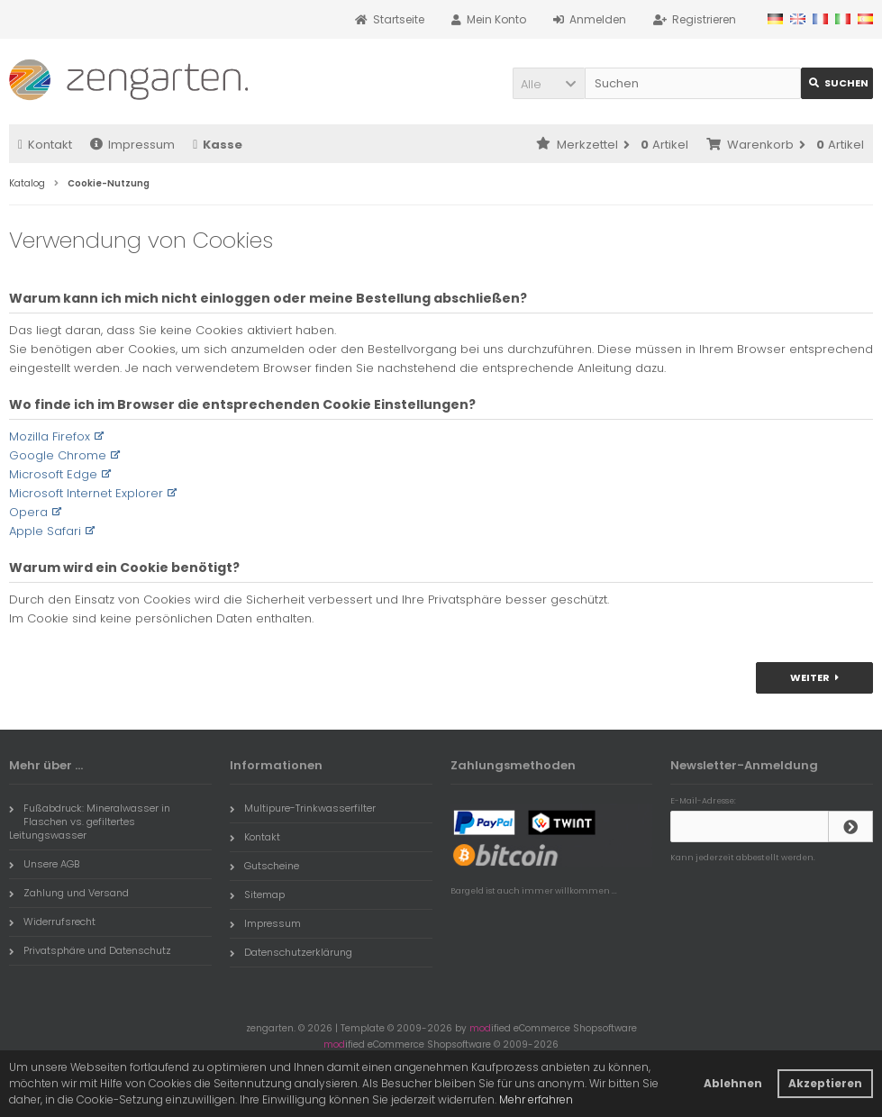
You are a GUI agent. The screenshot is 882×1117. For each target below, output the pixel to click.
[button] (549, 83)
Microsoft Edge (53, 474)
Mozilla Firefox (49, 436)
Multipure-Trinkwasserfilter (303, 808)
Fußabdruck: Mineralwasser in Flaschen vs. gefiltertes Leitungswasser (89, 821)
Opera (28, 512)
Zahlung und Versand (69, 892)
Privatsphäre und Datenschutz (90, 950)
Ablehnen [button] (733, 1083)
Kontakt (45, 144)
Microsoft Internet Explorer (86, 493)
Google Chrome (57, 455)
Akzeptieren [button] (825, 1083)
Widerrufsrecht (52, 921)
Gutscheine (264, 865)
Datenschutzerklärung (291, 952)
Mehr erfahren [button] (536, 1099)
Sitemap (257, 894)
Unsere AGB (44, 864)
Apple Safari (45, 531)
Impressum (132, 144)
